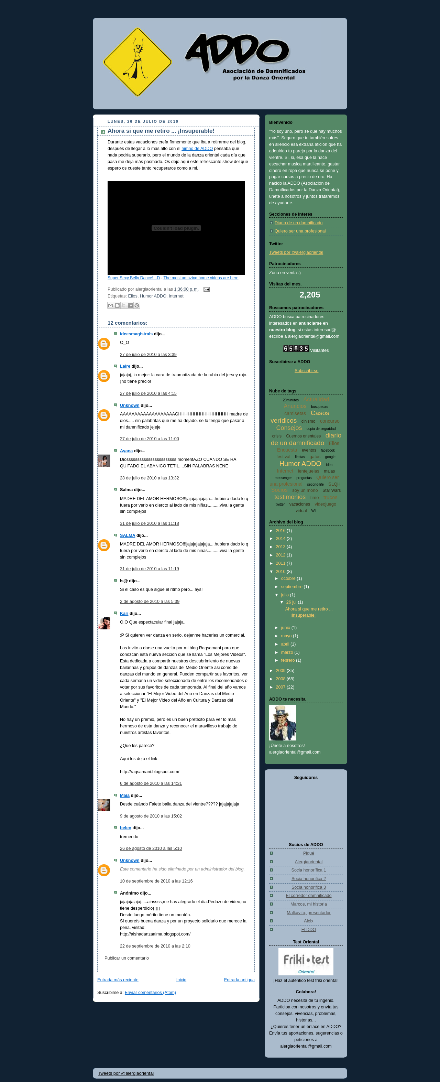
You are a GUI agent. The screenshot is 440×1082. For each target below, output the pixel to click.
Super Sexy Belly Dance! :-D (134, 277)
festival (283, 456)
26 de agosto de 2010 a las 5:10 (151, 848)
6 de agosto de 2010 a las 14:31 (151, 783)
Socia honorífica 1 (309, 870)
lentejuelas (308, 471)
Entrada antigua (239, 979)
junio (286, 627)
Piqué (308, 853)
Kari (124, 613)
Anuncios (295, 406)
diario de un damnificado (306, 439)
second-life (315, 484)
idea (329, 465)
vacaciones (299, 504)
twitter (280, 504)
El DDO (308, 929)
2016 (281, 530)
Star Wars (331, 490)
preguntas (303, 478)
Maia (125, 795)
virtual (301, 510)
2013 (281, 546)
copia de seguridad (321, 429)
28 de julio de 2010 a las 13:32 (149, 478)
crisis (277, 436)
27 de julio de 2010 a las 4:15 (148, 393)
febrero (288, 660)
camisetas (295, 413)
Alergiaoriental (309, 861)
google (330, 457)
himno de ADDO (197, 148)
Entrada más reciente (118, 979)
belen (125, 827)
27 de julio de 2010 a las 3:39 (148, 354)
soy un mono (305, 490)
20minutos (291, 400)
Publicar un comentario (126, 958)
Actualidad (316, 399)
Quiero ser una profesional (300, 231)
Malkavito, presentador (309, 912)
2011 (281, 563)
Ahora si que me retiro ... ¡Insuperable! (161, 131)
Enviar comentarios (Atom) (150, 992)
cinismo (308, 421)
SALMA (127, 535)
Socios (279, 490)
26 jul (292, 602)
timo (314, 497)
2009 (281, 670)
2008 (281, 679)
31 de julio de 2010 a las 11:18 (149, 523)
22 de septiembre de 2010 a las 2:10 (155, 946)
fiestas (300, 457)
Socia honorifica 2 (309, 878)
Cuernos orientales (303, 436)
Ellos (133, 296)
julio (285, 595)
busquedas (319, 407)
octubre (289, 578)
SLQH (334, 484)
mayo (287, 636)
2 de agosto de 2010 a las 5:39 (149, 601)
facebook (328, 450)
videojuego (325, 504)
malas (329, 471)
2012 (281, 555)
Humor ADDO (153, 296)
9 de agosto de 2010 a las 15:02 (151, 816)
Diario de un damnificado (299, 222)
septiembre (292, 586)
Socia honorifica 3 (309, 887)
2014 (281, 538)
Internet (176, 296)
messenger (283, 478)
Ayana (126, 450)
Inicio (181, 979)
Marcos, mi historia (308, 904)
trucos (330, 497)
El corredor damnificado (308, 895)
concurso (330, 421)
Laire (125, 366)
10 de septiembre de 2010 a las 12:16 (156, 881)
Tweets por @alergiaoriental (296, 252)
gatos (315, 456)
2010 (281, 571)
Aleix (308, 921)
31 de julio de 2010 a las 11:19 (149, 568)
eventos (309, 450)
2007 (281, 687)
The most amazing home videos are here (201, 277)
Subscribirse (306, 370)
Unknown (130, 405)
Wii (313, 511)
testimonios (290, 497)
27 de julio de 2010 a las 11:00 (149, 438)
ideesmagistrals (136, 334)
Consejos (289, 427)
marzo (288, 652)
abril (285, 644)
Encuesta (287, 450)
